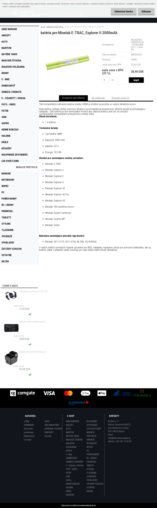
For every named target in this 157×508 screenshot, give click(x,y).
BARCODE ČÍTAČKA (74, 439)
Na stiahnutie (98, 97)
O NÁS (26, 421)
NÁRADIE (91, 439)
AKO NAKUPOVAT (52, 425)
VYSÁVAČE (91, 476)
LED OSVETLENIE (94, 428)
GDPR (47, 421)
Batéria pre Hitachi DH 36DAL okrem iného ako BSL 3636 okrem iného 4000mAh (33, 352)
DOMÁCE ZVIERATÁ (74, 462)
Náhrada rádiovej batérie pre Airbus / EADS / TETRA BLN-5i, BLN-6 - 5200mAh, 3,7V (33, 321)
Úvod (43, 27)
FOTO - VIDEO (71, 469)
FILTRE (68, 473)
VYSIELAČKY (92, 480)
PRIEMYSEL (91, 462)
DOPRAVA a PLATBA (53, 428)
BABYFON (70, 432)
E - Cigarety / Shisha (74, 465)
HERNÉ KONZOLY (73, 484)
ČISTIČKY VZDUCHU (95, 484)
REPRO (90, 447)
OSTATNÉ (91, 487)
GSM (68, 476)
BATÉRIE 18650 (72, 436)
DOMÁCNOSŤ (71, 458)
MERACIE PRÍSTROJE (55, 27)
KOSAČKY (70, 495)
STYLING (90, 469)
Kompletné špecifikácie (73, 97)
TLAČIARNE (92, 473)
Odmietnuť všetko (123, 11)
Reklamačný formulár (29, 438)
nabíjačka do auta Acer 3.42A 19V (33, 291)
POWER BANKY (93, 454)
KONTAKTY (49, 432)
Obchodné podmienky (28, 430)
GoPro (68, 480)
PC (88, 451)
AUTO (68, 428)
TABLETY (90, 465)
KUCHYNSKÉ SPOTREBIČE (92, 423)
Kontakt (48, 436)
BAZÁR (90, 491)
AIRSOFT (69, 425)
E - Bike (69, 454)
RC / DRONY (92, 458)
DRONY (69, 451)
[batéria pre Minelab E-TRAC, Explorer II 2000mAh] (67, 42)
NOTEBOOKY (92, 443)
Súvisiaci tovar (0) (120, 97)
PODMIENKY (29, 425)
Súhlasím (146, 11)
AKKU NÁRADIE (72, 421)
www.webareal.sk (88, 505)
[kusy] (106, 80)
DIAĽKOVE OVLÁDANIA (71, 445)
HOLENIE (69, 487)
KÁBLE (68, 491)
